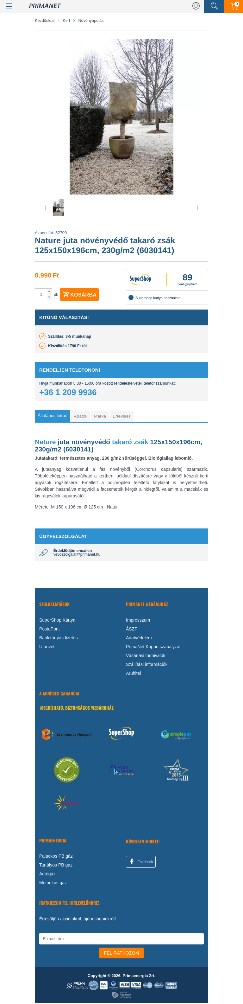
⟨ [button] (45, 207)
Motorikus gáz (53, 883)
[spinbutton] (41, 294)
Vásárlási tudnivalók (145, 656)
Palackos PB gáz (56, 857)
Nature (45, 442)
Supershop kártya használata (154, 297)
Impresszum (138, 621)
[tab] (54, 416)
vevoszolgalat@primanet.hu (76, 555)
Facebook (140, 862)
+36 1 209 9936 (68, 392)
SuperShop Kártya (57, 621)
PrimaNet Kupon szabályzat (153, 647)
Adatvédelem (139, 638)
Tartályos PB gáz (55, 865)
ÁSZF (131, 629)
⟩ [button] (197, 207)
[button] (49, 291)
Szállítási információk (147, 665)
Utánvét (46, 647)
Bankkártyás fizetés (58, 638)
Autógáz (47, 874)
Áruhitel (133, 674)
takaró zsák (129, 442)
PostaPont (49, 629)
